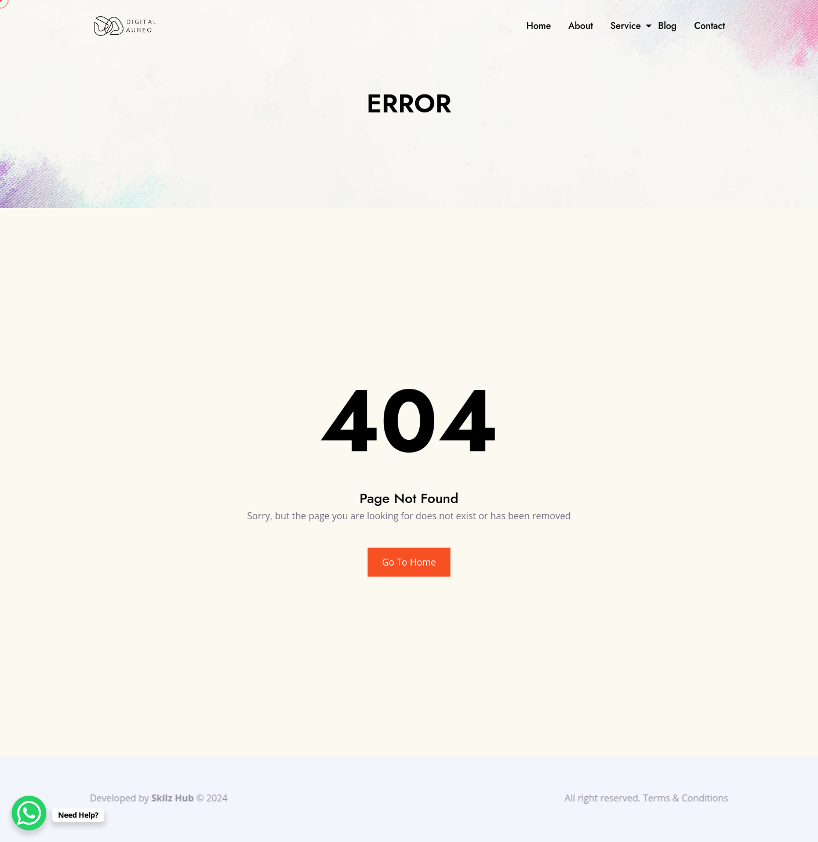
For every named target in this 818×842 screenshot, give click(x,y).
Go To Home (409, 562)
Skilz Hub (170, 798)
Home (538, 25)
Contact (709, 25)
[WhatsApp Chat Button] (29, 813)
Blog (667, 25)
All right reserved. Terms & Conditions (648, 798)
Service (625, 25)
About (580, 25)
